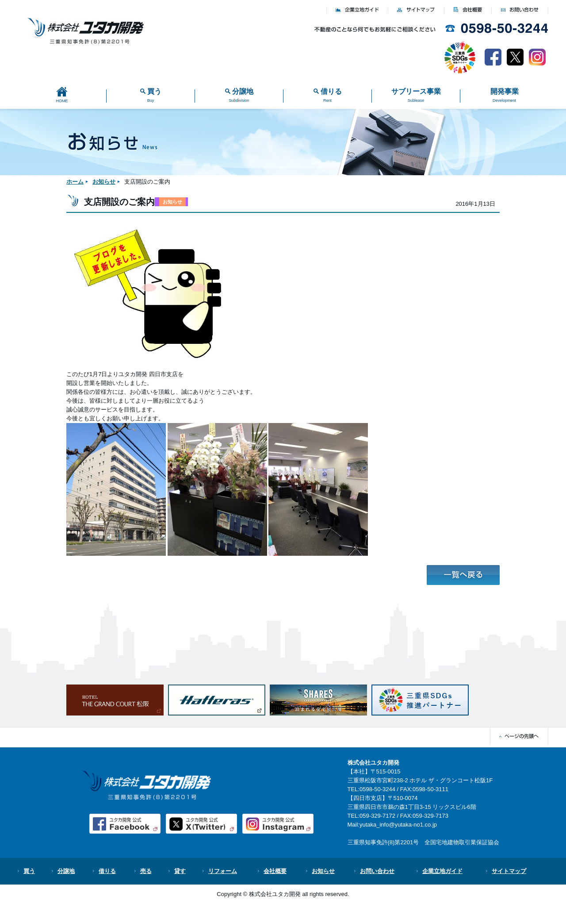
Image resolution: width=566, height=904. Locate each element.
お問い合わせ (377, 871)
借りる (107, 871)
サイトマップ (509, 871)
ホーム (75, 181)
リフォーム (222, 871)
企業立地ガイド (442, 871)
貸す (180, 871)
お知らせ (103, 181)
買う (29, 871)
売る (146, 871)
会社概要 (275, 871)
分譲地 (66, 871)
